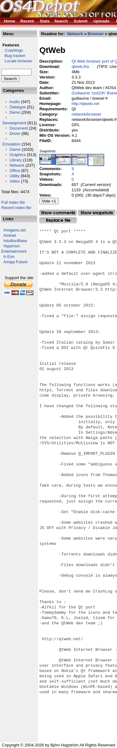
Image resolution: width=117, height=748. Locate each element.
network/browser (86, 114)
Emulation (11, 144)
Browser (96, 33)
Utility (14, 176)
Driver (14, 133)
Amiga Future (15, 262)
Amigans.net (14, 230)
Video (14, 181)
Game (14, 149)
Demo (14, 112)
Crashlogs (12, 50)
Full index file (13, 202)
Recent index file (16, 207)
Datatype (17, 107)
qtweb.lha (80, 66)
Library (15, 160)
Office (14, 170)
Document (18, 128)
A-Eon (9, 256)
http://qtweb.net (86, 103)
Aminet (9, 235)
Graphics (17, 154)
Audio (14, 101)
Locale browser (16, 61)
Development (14, 123)
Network (16, 165)
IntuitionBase (15, 240)
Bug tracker (13, 55)
